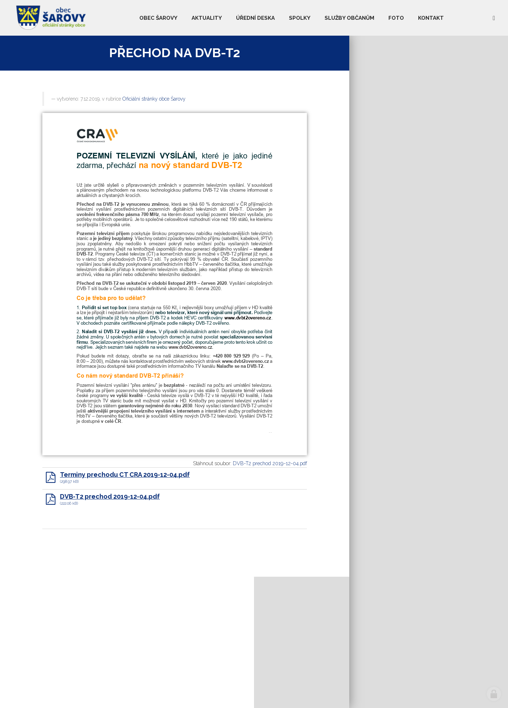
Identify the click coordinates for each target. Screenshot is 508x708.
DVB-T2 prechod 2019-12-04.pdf (270, 463)
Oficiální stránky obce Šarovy (154, 99)
